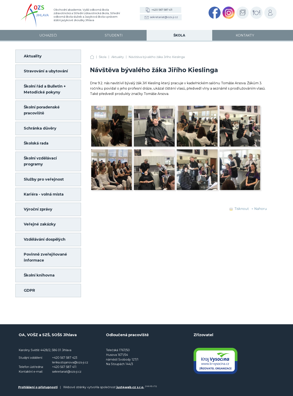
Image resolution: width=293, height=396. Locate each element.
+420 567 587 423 (64, 358)
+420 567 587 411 (162, 9)
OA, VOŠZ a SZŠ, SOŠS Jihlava (92, 57)
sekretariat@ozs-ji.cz (164, 17)
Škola (102, 57)
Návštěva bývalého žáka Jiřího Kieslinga (157, 57)
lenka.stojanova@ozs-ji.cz (70, 362)
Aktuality (117, 57)
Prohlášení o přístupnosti (38, 387)
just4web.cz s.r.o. (130, 387)
